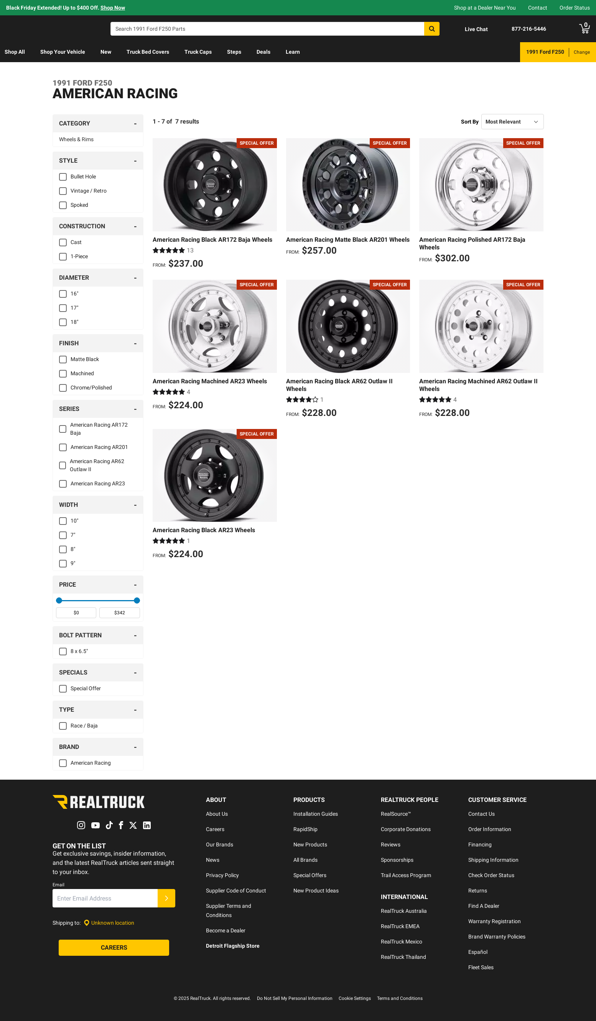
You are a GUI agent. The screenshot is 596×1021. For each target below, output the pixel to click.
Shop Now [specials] (112, 8)
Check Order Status (491, 875)
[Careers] (114, 948)
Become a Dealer (225, 930)
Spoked (79, 205)
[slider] (59, 600)
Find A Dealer (483, 906)
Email (58, 885)
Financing (480, 844)
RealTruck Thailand (403, 957)
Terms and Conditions (400, 998)
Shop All (15, 52)
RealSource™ (396, 814)
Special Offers (309, 875)
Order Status (575, 8)
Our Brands (219, 844)
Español (477, 952)
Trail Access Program (406, 875)
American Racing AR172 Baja (99, 429)
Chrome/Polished (91, 387)
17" (74, 308)
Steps (234, 52)
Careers (215, 829)
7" (73, 535)
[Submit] (166, 898)
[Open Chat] (470, 29)
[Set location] (109, 923)
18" (74, 322)
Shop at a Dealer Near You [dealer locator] (485, 8)
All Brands (305, 860)
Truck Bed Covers (148, 52)
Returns (477, 890)
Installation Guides (315, 814)
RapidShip (305, 829)
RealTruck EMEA (400, 926)
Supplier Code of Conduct (236, 890)
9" (73, 563)
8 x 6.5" (79, 651)
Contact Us (481, 814)
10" (74, 521)
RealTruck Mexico (401, 942)
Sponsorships (397, 860)
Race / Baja (84, 725)
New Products (310, 844)
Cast (76, 242)
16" (74, 293)
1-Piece (79, 256)
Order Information (489, 829)
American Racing (91, 763)
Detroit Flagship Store (233, 946)
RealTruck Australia (404, 911)
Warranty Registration (494, 921)
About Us (217, 814)
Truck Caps (198, 52)
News (212, 860)
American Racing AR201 (99, 447)
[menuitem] (15, 52)
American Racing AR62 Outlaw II (97, 465)
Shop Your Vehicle (62, 52)
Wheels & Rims (76, 139)
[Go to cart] (584, 28)
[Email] (105, 898)
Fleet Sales (481, 967)
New (105, 52)
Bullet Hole (83, 176)
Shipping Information (493, 860)
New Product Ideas (316, 890)
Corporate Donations (406, 829)
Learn (293, 52)
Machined (82, 373)
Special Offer (86, 688)
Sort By (470, 122)
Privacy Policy (222, 875)
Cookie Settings (355, 998)
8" (73, 549)
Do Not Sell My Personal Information (295, 998)
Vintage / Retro (89, 191)
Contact (537, 8)
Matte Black (85, 359)
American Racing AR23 (98, 483)
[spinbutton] (76, 612)
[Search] (275, 29)
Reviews (390, 844)
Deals (263, 52)
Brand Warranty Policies (496, 937)
